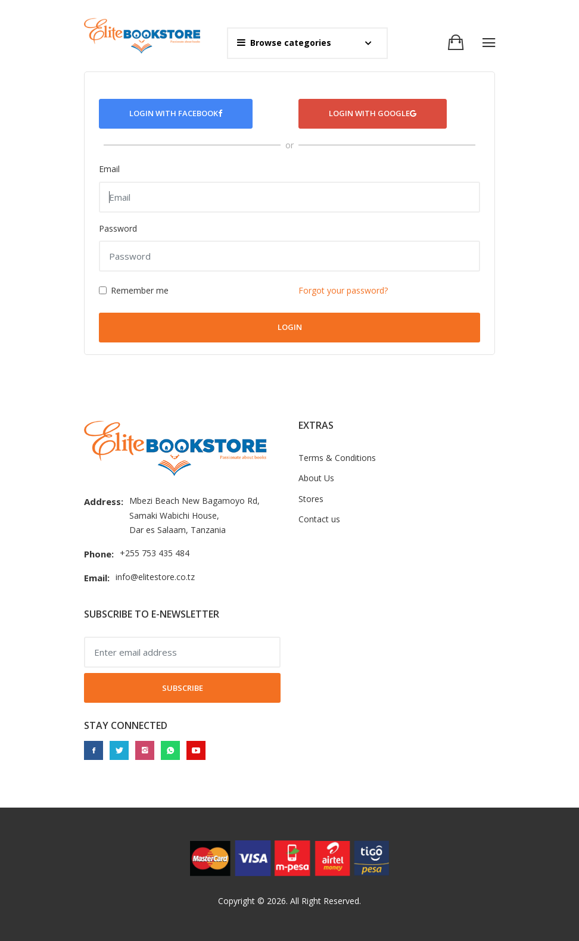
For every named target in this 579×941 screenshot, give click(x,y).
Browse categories (284, 42)
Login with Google (372, 113)
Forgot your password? (343, 290)
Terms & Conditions (337, 457)
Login (290, 327)
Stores (310, 498)
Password (118, 228)
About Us (316, 478)
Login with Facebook (175, 113)
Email (109, 169)
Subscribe (182, 688)
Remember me (140, 290)
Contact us (319, 519)
